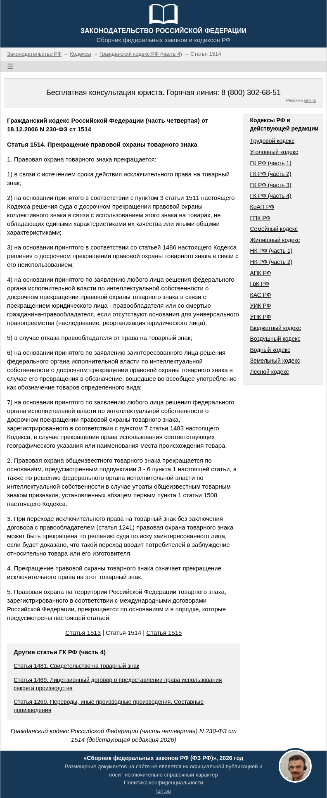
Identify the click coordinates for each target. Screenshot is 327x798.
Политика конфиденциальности (163, 782)
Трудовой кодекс (272, 141)
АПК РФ (260, 273)
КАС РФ (260, 295)
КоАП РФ (262, 207)
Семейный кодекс (274, 229)
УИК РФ (260, 305)
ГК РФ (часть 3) (270, 185)
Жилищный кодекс (275, 240)
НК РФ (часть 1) (271, 250)
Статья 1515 (164, 632)
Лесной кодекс (269, 371)
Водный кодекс (270, 350)
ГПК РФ (260, 218)
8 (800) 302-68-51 (251, 92)
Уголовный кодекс (274, 152)
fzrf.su (163, 791)
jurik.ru (310, 100)
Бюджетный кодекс (275, 328)
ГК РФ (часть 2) (270, 174)
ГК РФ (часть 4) (270, 195)
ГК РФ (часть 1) (270, 163)
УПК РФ (260, 317)
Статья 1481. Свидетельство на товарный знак (76, 666)
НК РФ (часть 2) (271, 262)
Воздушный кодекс (275, 338)
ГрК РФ (259, 283)
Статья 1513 (83, 632)
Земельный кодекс (275, 360)
